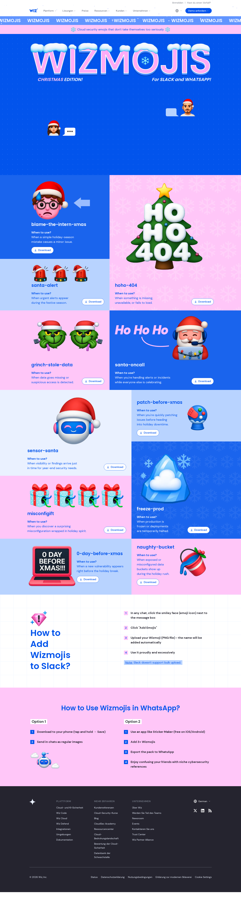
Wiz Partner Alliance (143, 839)
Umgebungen (63, 834)
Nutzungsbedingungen (140, 877)
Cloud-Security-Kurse (106, 812)
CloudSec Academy (105, 823)
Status (94, 877)
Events (135, 823)
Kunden (121, 10)
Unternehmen (142, 10)
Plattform (49, 10)
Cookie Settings (203, 877)
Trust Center (139, 834)
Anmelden (177, 2)
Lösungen (69, 10)
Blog (96, 818)
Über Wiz (137, 807)
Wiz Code (61, 812)
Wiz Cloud (61, 818)
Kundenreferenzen (104, 807)
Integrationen (63, 829)
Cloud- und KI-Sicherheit (69, 807)
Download (42, 250)
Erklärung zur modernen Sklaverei (174, 877)
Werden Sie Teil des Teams (146, 812)
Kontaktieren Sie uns (143, 829)
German (202, 801)
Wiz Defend (62, 823)
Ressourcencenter (104, 829)
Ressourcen (102, 10)
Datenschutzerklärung (113, 877)
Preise (85, 10)
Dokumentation (64, 839)
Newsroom (138, 818)
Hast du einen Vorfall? (199, 2)
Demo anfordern (198, 10)
